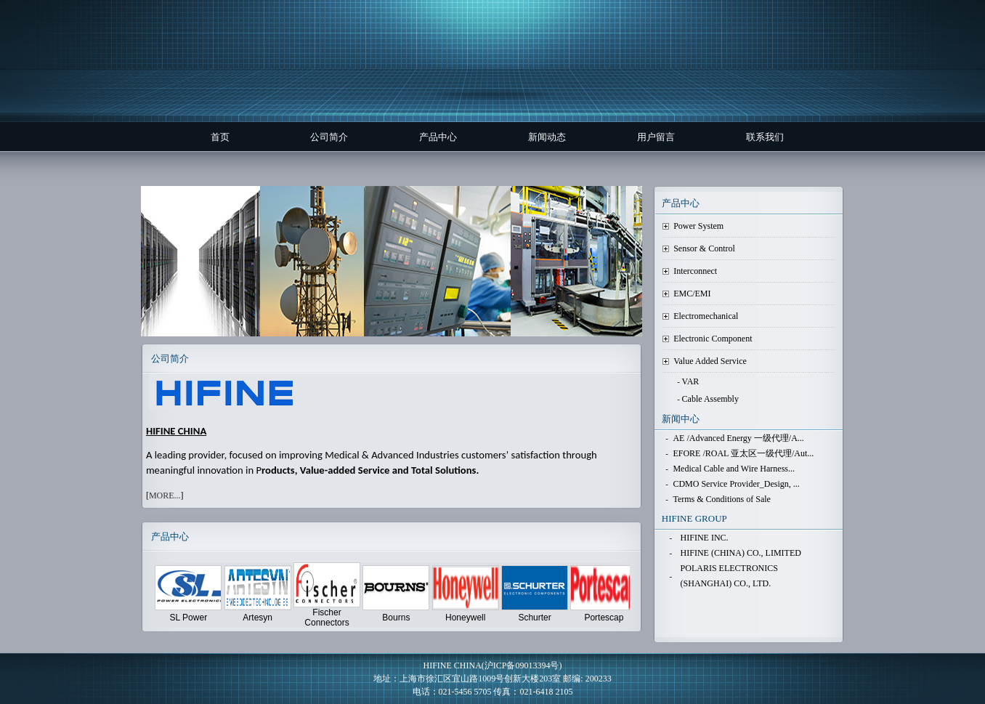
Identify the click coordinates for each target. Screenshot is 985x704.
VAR (691, 381)
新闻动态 (547, 137)
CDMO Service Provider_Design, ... (736, 484)
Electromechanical (705, 316)
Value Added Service (710, 361)
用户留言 (656, 137)
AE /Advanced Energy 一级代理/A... (738, 438)
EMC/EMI (691, 293)
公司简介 (329, 137)
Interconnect (695, 271)
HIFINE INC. (705, 538)
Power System (698, 226)
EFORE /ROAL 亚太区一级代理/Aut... (743, 453)
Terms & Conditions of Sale (721, 499)
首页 (220, 137)
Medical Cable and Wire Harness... (734, 469)
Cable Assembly (710, 399)
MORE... (165, 495)
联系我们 (765, 137)
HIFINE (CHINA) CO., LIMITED (741, 553)
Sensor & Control (704, 248)
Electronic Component (712, 338)
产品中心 (438, 137)
